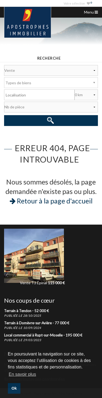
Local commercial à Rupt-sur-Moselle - (43, 335)
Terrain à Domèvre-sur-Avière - (36, 323)
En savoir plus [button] (22, 374)
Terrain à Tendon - (26, 311)
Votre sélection (78, 3)
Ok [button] (14, 388)
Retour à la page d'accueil (51, 201)
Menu (91, 12)
